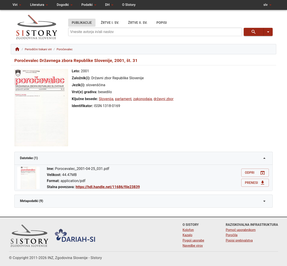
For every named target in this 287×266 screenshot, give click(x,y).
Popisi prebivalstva (239, 240)
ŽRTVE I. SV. (110, 23)
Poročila (232, 235)
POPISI (161, 23)
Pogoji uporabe (193, 240)
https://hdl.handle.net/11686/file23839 (108, 187)
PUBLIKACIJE (82, 23)
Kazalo (187, 235)
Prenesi (255, 183)
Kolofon (188, 230)
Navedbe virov (193, 246)
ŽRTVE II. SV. (138, 23)
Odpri (255, 173)
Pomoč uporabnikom (241, 230)
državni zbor (164, 99)
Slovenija (106, 99)
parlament (123, 99)
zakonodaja (142, 99)
